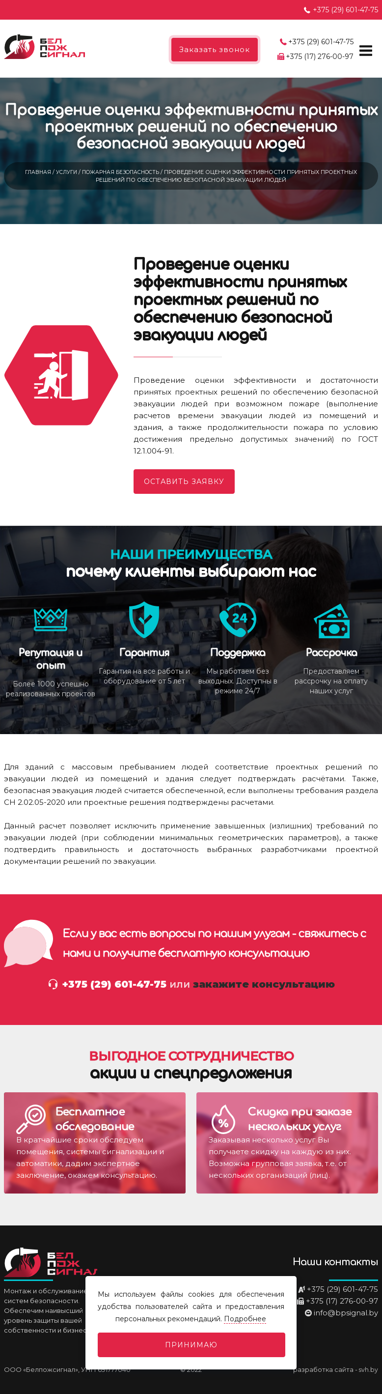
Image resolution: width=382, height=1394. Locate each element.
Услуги (65, 172)
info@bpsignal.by (346, 1312)
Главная (35, 172)
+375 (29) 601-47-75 (345, 9)
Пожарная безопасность (122, 172)
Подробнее (245, 1318)
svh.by (368, 1369)
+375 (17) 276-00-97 (320, 56)
